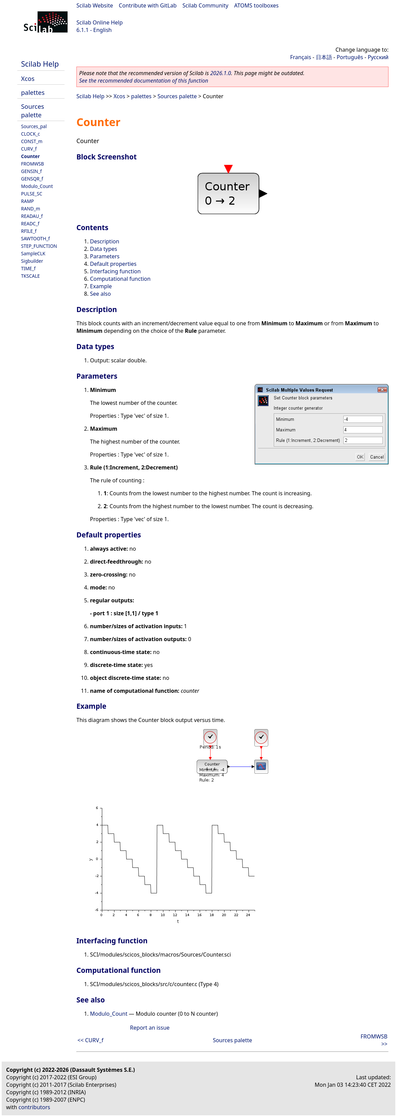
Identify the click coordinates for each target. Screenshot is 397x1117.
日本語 (324, 57)
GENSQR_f (32, 178)
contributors (34, 1107)
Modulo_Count (37, 186)
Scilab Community (205, 5)
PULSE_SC (31, 193)
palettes (32, 92)
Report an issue (149, 1027)
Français (300, 57)
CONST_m (31, 141)
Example (101, 286)
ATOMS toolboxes (256, 5)
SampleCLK (33, 253)
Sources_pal (34, 126)
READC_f (30, 223)
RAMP (27, 201)
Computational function (120, 278)
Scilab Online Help (99, 22)
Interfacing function (115, 271)
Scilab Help (40, 64)
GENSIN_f (31, 171)
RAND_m (30, 208)
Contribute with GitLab (148, 5)
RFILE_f (29, 231)
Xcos (28, 78)
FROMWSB (32, 163)
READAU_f (32, 216)
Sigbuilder (32, 261)
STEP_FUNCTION (39, 246)
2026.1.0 (220, 73)
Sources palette (32, 110)
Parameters (105, 256)
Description (104, 241)
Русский (378, 57)
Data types (103, 249)
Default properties (113, 264)
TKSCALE (30, 276)
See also (100, 293)
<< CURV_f (90, 1040)
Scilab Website (94, 5)
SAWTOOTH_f (35, 238)
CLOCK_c (30, 134)
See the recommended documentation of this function (143, 80)
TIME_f (28, 268)
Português (350, 57)
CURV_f (29, 148)
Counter (30, 156)
